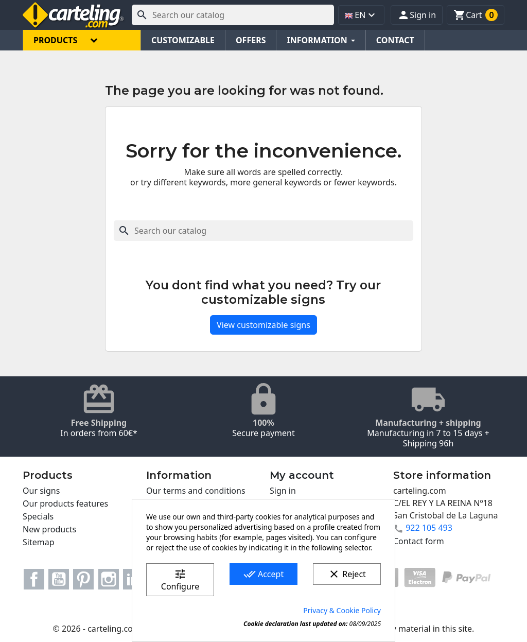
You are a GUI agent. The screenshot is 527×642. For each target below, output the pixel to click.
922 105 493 (429, 527)
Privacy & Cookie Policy (342, 610)
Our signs (41, 490)
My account (302, 475)
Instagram (108, 579)
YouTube (58, 579)
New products (49, 529)
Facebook (34, 579)
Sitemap (39, 542)
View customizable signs (263, 325)
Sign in (283, 490)
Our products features (65, 503)
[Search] (233, 15)
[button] (417, 15)
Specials (38, 516)
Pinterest (83, 579)
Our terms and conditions (195, 490)
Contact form (418, 541)
